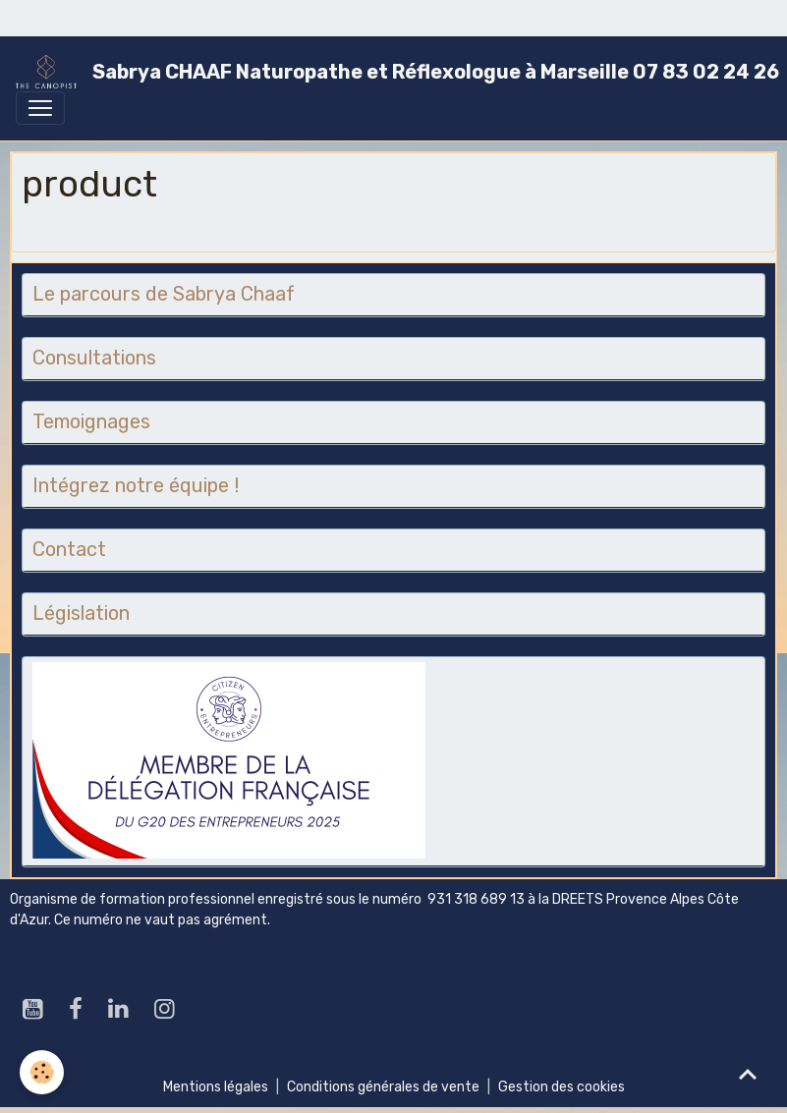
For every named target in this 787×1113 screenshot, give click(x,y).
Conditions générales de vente (383, 1087)
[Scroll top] (747, 1073)
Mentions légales (215, 1087)
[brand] (386, 71)
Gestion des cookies (561, 1087)
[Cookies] (42, 1072)
